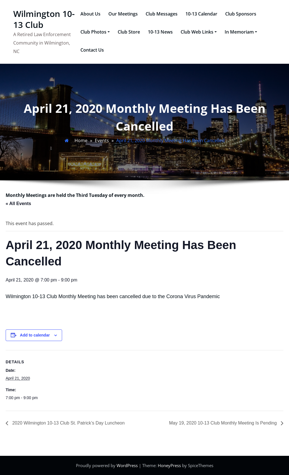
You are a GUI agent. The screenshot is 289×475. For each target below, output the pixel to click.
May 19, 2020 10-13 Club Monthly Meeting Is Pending (223, 423)
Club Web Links (199, 32)
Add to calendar (35, 335)
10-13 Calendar (201, 14)
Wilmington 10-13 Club (44, 19)
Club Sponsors (240, 14)
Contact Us (92, 50)
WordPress (127, 465)
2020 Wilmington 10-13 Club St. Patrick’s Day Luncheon (68, 423)
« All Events (18, 203)
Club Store (129, 32)
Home (81, 140)
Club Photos (95, 32)
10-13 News (160, 32)
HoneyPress (169, 465)
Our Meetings (123, 14)
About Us (90, 14)
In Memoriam (241, 32)
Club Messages (162, 14)
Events (102, 140)
